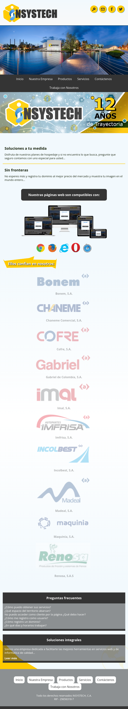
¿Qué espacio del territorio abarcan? (28, 611)
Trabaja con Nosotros (64, 88)
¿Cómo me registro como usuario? (26, 618)
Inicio (20, 79)
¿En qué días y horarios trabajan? (25, 625)
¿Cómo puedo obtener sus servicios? (28, 607)
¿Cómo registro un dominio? (22, 621)
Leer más (11, 658)
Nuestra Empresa (41, 79)
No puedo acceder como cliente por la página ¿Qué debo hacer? (45, 614)
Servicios (83, 79)
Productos (65, 79)
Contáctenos (103, 79)
